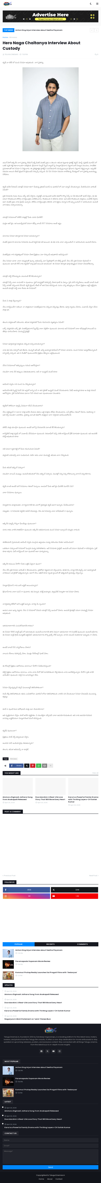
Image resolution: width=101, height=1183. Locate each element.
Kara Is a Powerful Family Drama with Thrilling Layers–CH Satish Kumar (83, 799)
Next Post (93, 875)
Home (5, 37)
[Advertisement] (50, 920)
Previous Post (9, 875)
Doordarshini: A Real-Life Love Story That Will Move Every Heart (50, 798)
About (49, 1179)
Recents (50, 944)
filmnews (13, 37)
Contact (58, 1179)
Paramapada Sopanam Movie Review (32, 961)
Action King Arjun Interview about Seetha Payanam (38, 30)
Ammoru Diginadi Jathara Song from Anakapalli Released (17, 798)
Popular (18, 944)
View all (95, 773)
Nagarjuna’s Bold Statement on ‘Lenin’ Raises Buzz (27, 1019)
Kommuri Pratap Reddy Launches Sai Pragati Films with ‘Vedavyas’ (46, 972)
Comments (82, 944)
